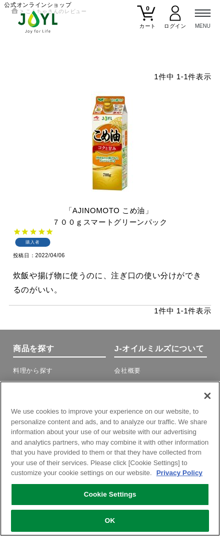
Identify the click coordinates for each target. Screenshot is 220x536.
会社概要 (127, 370)
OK (110, 520)
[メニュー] (203, 17)
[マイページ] (175, 21)
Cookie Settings (110, 494)
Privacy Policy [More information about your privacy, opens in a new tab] (179, 473)
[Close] (207, 396)
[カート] (146, 21)
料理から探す (33, 370)
